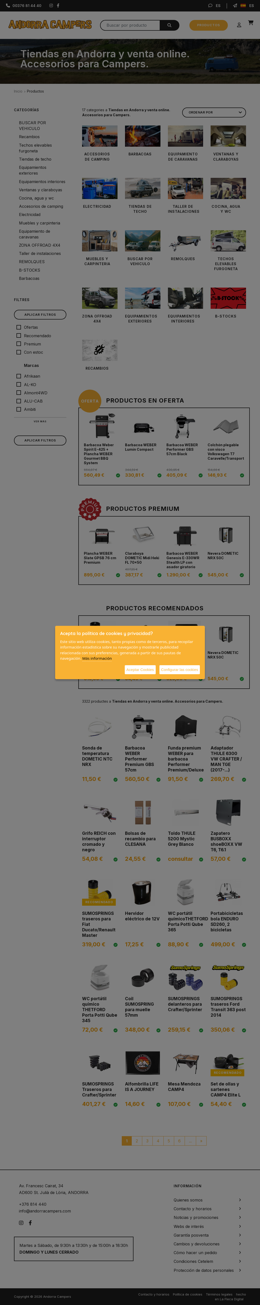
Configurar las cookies (179, 669)
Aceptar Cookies (140, 669)
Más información (97, 658)
